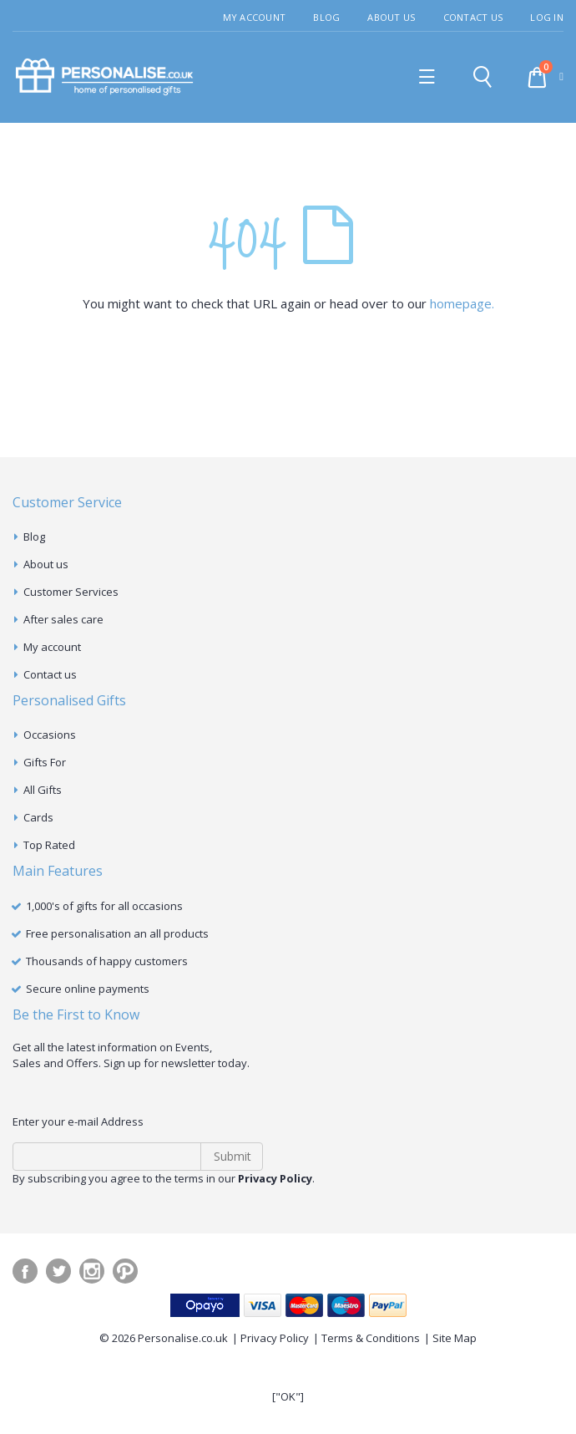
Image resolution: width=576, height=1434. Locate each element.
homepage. (462, 303)
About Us (391, 17)
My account (52, 646)
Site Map (454, 1337)
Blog (326, 17)
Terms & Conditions (370, 1337)
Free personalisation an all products (117, 933)
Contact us (50, 674)
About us (45, 564)
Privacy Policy (274, 1337)
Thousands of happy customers (107, 961)
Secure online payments (87, 988)
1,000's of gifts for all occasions (104, 905)
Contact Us (473, 17)
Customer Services (71, 591)
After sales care (63, 619)
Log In (546, 17)
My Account (254, 17)
